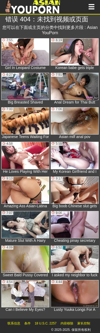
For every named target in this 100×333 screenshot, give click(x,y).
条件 (27, 323)
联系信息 (13, 323)
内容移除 (67, 323)
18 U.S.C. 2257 (46, 323)
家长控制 (83, 323)
